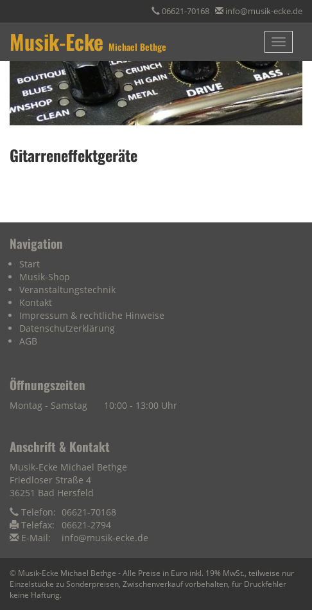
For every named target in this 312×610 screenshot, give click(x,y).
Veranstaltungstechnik (67, 289)
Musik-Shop (44, 277)
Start (29, 264)
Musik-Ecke (88, 41)
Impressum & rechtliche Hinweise (91, 315)
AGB (28, 341)
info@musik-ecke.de (263, 11)
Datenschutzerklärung (67, 328)
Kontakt (35, 302)
